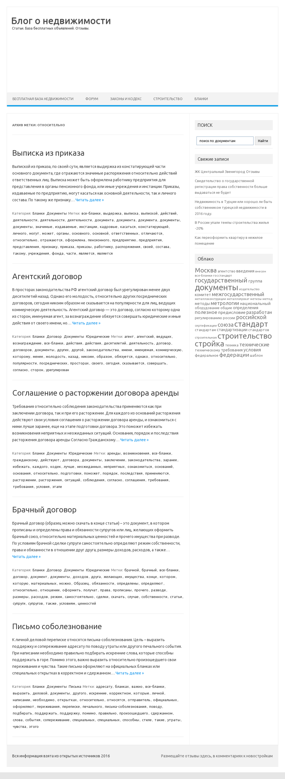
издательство (249, 289)
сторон (37, 370)
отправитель (139, 700)
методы (202, 303)
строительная (206, 337)
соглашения (135, 480)
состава (162, 247)
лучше (69, 466)
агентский (145, 336)
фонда (57, 253)
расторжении (24, 480)
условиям (67, 603)
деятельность (141, 343)
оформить (71, 590)
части (71, 253)
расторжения (50, 480)
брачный (149, 570)
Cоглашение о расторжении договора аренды (95, 392)
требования (158, 480)
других (63, 350)
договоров (22, 350)
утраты (173, 720)
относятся (116, 700)
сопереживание (56, 720)
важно (137, 686)
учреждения (38, 253)
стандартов (258, 330)
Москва (206, 270)
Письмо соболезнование (57, 626)
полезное (206, 312)
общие (226, 308)
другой (77, 350)
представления (26, 247)
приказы (84, 247)
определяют (152, 583)
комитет (203, 294)
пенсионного (98, 240)
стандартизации (232, 330)
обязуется (123, 356)
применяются (157, 473)
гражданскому (25, 460)
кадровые (108, 227)
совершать (156, 363)
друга (96, 577)
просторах (79, 363)
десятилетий (115, 343)
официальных (165, 700)
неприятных (114, 466)
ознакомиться (139, 466)
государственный (221, 280)
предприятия (150, 240)
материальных (43, 583)
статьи (176, 597)
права (105, 590)
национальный (255, 303)
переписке (71, 706)
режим (56, 597)
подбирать (22, 713)
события (32, 720)
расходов (39, 597)
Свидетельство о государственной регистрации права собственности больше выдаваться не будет (231, 187)
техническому (207, 350)
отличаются (151, 233)
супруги (19, 603)
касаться (128, 227)
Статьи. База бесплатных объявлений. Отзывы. (50, 28)
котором (167, 577)
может (48, 233)
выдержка (112, 213)
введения (245, 271)
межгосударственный (238, 294)
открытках (67, 700)
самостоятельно (79, 597)
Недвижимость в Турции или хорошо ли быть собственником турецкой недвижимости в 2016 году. (233, 207)
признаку (49, 247)
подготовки (71, 473)
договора (70, 460)
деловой (40, 693)
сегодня (112, 363)
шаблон (256, 355)
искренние (98, 693)
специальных (83, 720)
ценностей (87, 603)
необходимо (44, 700)
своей (148, 247)
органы (62, 233)
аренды (114, 453)
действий (168, 213)
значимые (43, 227)
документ (38, 577)
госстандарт (222, 275)
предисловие (231, 312)
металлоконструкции (210, 299)
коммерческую (168, 350)
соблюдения (93, 480)
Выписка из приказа (48, 152)
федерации (234, 355)
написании (21, 700)
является (86, 253)
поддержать (46, 713)
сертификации (206, 325)
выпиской (149, 213)
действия (74, 343)
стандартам (205, 330)
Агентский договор (47, 276)
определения (245, 308)
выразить (21, 693)
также (51, 603)
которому (21, 356)
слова (18, 720)
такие (159, 720)
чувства (19, 726)
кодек (55, 466)
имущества (134, 577)
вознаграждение (27, 343)
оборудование (207, 308)
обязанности (103, 583)
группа (255, 281)
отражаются (51, 240)
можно (65, 583)
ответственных (124, 233)
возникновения (136, 453)
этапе (57, 486)
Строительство (168, 99)
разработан (259, 312)
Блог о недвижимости (61, 20)
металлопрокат (238, 299)
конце (152, 577)
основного (81, 233)
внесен (260, 271)
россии (229, 318)
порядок (110, 473)
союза (226, 325)
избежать (21, 466)
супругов (35, 603)
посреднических (53, 363)
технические (254, 344)
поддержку (70, 713)
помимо (89, 713)
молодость (55, 356)
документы (170, 220)
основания (22, 473)
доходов (80, 577)
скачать (118, 597)
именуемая (144, 350)
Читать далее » (89, 200)
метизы (256, 299)
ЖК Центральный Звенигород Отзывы (227, 171)
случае (133, 597)
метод (267, 299)
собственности (154, 597)
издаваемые (66, 227)
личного (19, 233)
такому (19, 253)
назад (73, 356)
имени (127, 350)
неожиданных (89, 466)
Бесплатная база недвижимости (43, 99)
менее (38, 356)
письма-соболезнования (125, 706)
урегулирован (57, 370)
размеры (20, 597)
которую (20, 583)
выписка (131, 213)
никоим (87, 356)
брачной (131, 570)
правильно (108, 713)
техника (232, 345)
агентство (226, 271)
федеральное (206, 355)
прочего (141, 590)
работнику (103, 247)
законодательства (102, 350)
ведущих (163, 336)
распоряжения (128, 247)
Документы (56, 213)
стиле (147, 720)
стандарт (251, 323)
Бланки (201, 99)
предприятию (124, 240)
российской (251, 317)
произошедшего (133, 713)
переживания (48, 706)
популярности (25, 363)
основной (100, 233)
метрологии (225, 303)
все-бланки (91, 213)
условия (43, 486)
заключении (114, 460)
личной (158, 693)
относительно (25, 240)
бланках (122, 686)
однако (141, 356)
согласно (20, 370)
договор (163, 343)
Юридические (98, 336)
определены (127, 583)
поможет (92, 473)
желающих (113, 577)
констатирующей (153, 227)
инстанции (88, 227)
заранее (170, 460)
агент (129, 336)
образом (104, 356)
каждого (40, 466)
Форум (91, 99)
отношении (50, 590)
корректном (120, 693)
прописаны (122, 590)
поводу (155, 706)
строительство (245, 335)
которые (141, 693)
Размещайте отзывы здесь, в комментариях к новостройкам (217, 756)
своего (97, 363)
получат (90, 590)
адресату (104, 686)
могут (34, 233)
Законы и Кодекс (125, 99)
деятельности (25, 220)
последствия (131, 473)
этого (34, 726)
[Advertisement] (194, 50)
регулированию (208, 318)
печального (92, 706)
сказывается (133, 363)
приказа (67, 247)
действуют (50, 460)
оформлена (75, 240)
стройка (209, 343)
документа (104, 220)
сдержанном (162, 713)
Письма (75, 686)
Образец (81, 583)
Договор (54, 336)
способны (130, 720)
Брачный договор (44, 509)
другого (79, 693)
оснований (164, 466)
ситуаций (72, 480)
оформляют (23, 706)
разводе (158, 590)
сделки (102, 597)
